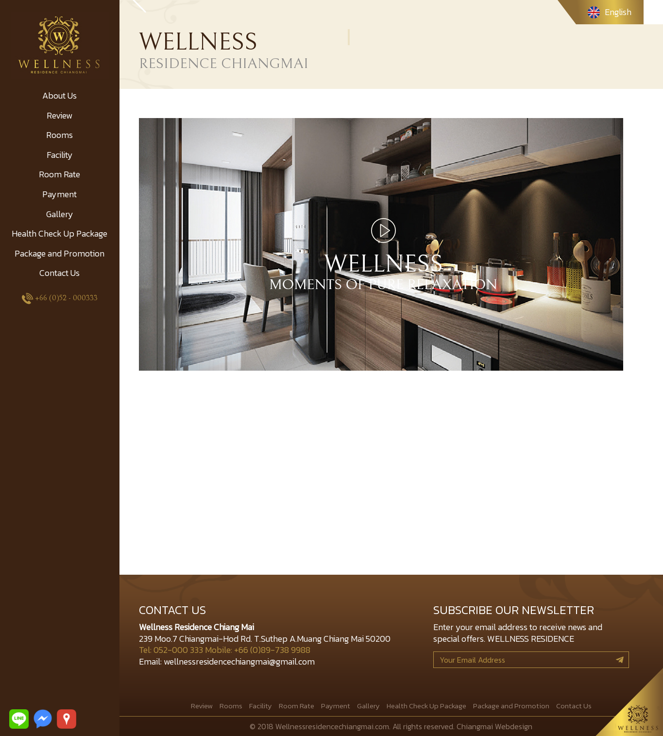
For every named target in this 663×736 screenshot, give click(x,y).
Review (59, 115)
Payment (59, 194)
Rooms (59, 134)
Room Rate (59, 174)
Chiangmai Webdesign (494, 726)
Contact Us (59, 272)
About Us (59, 95)
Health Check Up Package (59, 233)
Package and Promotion (59, 253)
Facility (60, 154)
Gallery (59, 214)
